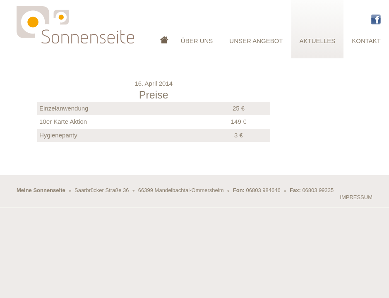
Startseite (164, 29)
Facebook (376, 19)
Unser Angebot (256, 40)
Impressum (356, 197)
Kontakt (366, 40)
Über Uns (197, 40)
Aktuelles (318, 40)
